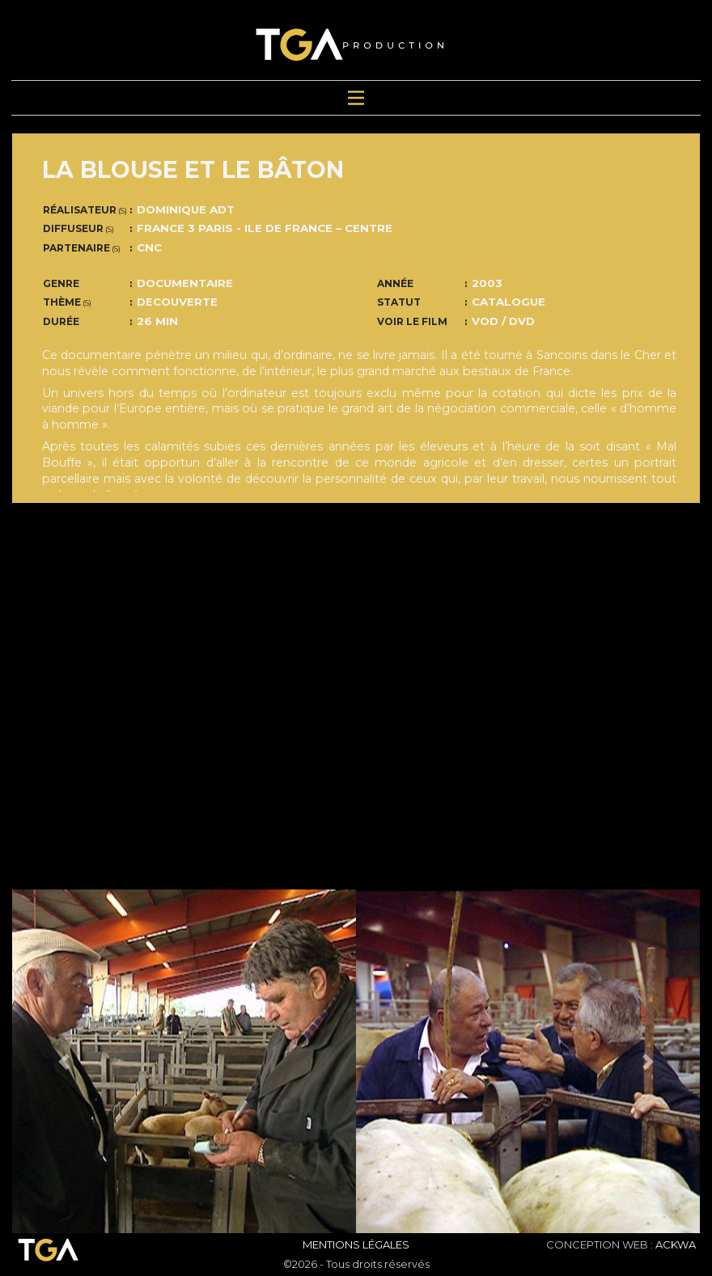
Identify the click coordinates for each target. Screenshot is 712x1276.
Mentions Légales (356, 1244)
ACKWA (675, 1244)
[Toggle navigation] (356, 98)
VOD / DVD (503, 321)
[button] (64, 1061)
